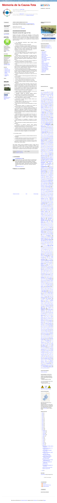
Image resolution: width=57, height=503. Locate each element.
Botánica (51, 127)
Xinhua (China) (51, 367)
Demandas (46, 177)
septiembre (44, 434)
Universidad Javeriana (49, 353)
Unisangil (52, 349)
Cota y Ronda (51, 168)
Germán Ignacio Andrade (47, 214)
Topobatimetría (50, 339)
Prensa (51, 296)
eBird (48, 188)
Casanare (51, 139)
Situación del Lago (7, 69)
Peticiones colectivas (45, 55)
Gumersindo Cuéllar (49, 223)
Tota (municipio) (47, 340)
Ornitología (42, 277)
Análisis (45, 109)
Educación (50, 191)
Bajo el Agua (48, 121)
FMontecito (18, 151)
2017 (43, 423)
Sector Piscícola (48, 329)
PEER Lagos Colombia (49, 283)
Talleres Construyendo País (44, 337)
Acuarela (42, 97)
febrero (44, 443)
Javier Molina (43, 240)
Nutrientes (43, 274)
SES (41, 331)
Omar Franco (43, 276)
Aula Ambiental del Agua (44, 117)
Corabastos (49, 165)
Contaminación (43, 157)
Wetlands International (44, 365)
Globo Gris (43, 218)
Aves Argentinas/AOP (50, 118)
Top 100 (46, 339)
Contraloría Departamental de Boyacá (48, 158)
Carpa (52, 137)
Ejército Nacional (49, 193)
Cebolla (42, 141)
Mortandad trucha (43, 265)
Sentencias (50, 330)
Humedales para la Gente (44, 230)
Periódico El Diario (49, 284)
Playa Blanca (44, 291)
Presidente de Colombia (50, 297)
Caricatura (46, 136)
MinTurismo (47, 262)
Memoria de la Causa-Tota (19, 5)
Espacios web (46, 199)
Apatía (46, 111)
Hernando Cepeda (50, 226)
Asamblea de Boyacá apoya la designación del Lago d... (46, 457)
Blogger (44, 500)
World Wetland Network (47, 366)
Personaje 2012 (43, 285)
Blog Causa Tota (44, 127)
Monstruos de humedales (45, 264)
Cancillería (47, 132)
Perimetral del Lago (43, 284)
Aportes (52, 111)
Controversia (50, 160)
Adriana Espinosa (45, 99)
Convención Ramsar (43, 161)
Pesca (47, 285)
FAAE (48, 205)
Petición (51, 285)
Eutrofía (52, 202)
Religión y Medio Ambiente (45, 316)
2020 (43, 419)
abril (43, 441)
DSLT (49, 187)
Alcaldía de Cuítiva (43, 106)
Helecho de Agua (44, 226)
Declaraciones (47, 175)
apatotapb (49, 111)
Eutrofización (44, 203)
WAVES (52, 363)
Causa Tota (22, 9)
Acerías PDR (51, 94)
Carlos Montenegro (50, 136)
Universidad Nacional (44, 354)
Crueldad (49, 169)
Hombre (42, 228)
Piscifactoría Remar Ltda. (49, 287)
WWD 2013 (42, 367)
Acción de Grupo (48, 93)
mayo (43, 439)
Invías (46, 236)
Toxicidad (48, 342)
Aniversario (46, 110)
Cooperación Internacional (45, 164)
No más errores (50, 271)
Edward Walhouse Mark (43, 192)
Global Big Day (44, 216)
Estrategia (43, 202)
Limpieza (49, 249)
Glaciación (52, 215)
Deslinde (43, 179)
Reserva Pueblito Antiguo (48, 317)
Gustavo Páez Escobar (49, 224)
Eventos (42, 204)
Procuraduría (49, 298)
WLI (48, 365)
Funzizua (51, 212)
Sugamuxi (42, 336)
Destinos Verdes (50, 180)
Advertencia (45, 100)
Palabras (51, 277)
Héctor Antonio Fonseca (50, 225)
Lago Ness (46, 247)
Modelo (47, 263)
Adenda (50, 98)
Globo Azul (50, 217)
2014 (43, 427)
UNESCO (51, 348)
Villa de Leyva (43, 363)
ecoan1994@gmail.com (18, 158)
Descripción (48, 178)
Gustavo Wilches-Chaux (43, 225)
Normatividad (42, 273)
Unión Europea (48, 349)
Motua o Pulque (50, 265)
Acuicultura (50, 97)
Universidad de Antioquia (45, 350)
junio (43, 438)
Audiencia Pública (43, 116)
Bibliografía (48, 124)
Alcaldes (42, 105)
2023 (43, 415)
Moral (51, 264)
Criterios (43, 169)
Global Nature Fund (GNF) (44, 217)
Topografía (42, 340)
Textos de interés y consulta (46, 59)
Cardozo (43, 136)
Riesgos (42, 324)
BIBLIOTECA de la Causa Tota (46, 57)
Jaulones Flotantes (48, 239)
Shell (43, 331)
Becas (43, 124)
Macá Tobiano (42, 252)
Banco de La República (49, 122)
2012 (43, 429)
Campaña (43, 132)
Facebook (51, 205)
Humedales (50, 229)
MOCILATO (22, 13)
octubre (44, 433)
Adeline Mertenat (46, 98)
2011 (43, 470)
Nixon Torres (45, 271)
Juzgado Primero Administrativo (45, 243)
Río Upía (45, 324)
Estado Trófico (42, 201)
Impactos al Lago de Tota (46, 468)
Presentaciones (43, 297)
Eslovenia (42, 199)
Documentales (43, 186)
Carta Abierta (46, 138)
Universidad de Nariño (49, 351)
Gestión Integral (47, 215)
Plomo (49, 291)
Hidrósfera (46, 227)
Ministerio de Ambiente (48, 260)
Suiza (44, 336)
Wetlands (51, 364)
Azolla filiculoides (43, 121)
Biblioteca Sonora (43, 125)
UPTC (43, 356)
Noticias (46, 273)
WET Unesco (47, 364)
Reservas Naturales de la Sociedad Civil (46, 318)
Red (47, 312)
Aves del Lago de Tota (45, 119)
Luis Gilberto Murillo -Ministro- (48, 251)
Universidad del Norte (44, 352)
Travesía (46, 343)
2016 (43, 424)
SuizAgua (47, 336)
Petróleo (48, 286)
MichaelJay (35, 500)
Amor (46, 108)
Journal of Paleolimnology (50, 241)
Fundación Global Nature (48, 210)
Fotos (43, 210)
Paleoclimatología (43, 278)
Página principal (44, 51)
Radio (42, 307)
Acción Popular (47, 94)
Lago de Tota (21, 152)
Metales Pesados (44, 258)
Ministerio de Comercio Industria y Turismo (46, 261)
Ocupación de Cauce (47, 275)
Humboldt (44, 229)
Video (49, 362)
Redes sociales (44, 56)
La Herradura (47, 244)
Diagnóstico (17, 152)
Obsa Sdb (47, 274)
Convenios (50, 162)
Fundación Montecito (30, 15)
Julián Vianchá (47, 242)
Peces (46, 282)
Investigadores (43, 236)
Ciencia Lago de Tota (49, 145)
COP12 (51, 164)
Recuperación (47, 311)
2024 (43, 414)
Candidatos (42, 133)
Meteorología (50, 258)
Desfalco (52, 178)
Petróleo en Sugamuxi (45, 64)
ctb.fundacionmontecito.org (30, 23)
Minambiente (43, 259)
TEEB (46, 338)
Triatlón (49, 343)
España (42, 200)
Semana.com (46, 330)
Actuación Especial (49, 96)
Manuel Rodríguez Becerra (48, 253)
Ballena (44, 122)
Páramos (50, 279)
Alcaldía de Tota (43, 107)
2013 (43, 428)
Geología (42, 214)
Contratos (46, 160)
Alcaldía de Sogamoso (49, 106)
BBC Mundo (51, 123)
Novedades (49, 273)
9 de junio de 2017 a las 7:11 (19, 166)
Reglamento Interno (47, 315)
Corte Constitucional (49, 167)
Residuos (42, 319)
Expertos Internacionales (48, 204)
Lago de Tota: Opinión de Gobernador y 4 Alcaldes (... (46, 455)
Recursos (44, 312)
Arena (50, 112)
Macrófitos (46, 252)
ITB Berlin (47, 237)
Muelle (52, 266)
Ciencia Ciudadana (43, 145)
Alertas (49, 107)
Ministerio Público (43, 262)
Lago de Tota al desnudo (46, 246)
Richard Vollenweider (49, 323)
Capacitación (48, 134)
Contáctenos (6, 22)
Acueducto (46, 97)
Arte (52, 112)
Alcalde (51, 104)
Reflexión (42, 315)
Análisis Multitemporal (49, 109)
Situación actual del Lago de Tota (47, 467)
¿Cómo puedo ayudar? (7, 75)
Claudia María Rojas (44, 147)
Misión (51, 262)
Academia (44, 93)
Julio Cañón (51, 242)
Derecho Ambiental (43, 178)
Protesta (47, 301)
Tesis (49, 338)
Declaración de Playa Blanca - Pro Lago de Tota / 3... (47, 448)
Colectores (44, 148)
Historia (51, 227)
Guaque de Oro (43, 223)
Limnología (45, 249)
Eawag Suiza (45, 188)
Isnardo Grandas (43, 237)
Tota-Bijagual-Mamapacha (48, 341)
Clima (48, 147)
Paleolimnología (49, 278)
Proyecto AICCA (47, 302)
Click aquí (45, 408)
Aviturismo (50, 120)
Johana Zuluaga (48, 240)
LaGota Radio (43, 474)
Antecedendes (42, 111)
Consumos (46, 156)
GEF (45, 213)
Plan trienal (45, 290)
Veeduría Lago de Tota (45, 69)
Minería (48, 259)
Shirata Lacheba (47, 331)
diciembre (44, 430)
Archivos (47, 112)
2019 (43, 420)
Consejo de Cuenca (45, 155)
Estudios (46, 202)
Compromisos (51, 150)
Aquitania (43, 112)
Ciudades (45, 146)
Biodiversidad (43, 126)
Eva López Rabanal (49, 203)
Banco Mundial (43, 123)
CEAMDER (50, 140)
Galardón (42, 213)
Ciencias (42, 146)
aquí (33, 24)
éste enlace (23, 28)
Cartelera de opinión (45, 67)
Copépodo (42, 165)
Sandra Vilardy (43, 328)
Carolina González (48, 137)
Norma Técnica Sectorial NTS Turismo (46, 272)
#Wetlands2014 (46, 92)
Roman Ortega (42, 325)
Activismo (43, 95)
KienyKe (51, 243)
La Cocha (42, 244)
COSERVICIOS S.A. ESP (44, 168)
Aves (45, 118)
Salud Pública (50, 326)
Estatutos (52, 201)
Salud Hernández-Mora (44, 326)
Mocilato (42, 263)
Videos (52, 362)
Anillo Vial (42, 110)
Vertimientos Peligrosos (44, 360)
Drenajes (46, 187)
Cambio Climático (44, 131)
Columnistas (46, 150)
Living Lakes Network (47, 250)
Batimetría (47, 123)
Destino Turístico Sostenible (44, 180)
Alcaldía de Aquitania (48, 105)
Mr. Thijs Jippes (49, 266)
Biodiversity (47, 126)
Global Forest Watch (49, 216)
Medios (43, 61)
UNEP (48, 348)
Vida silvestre (45, 362)
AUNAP (48, 117)
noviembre (44, 432)
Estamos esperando (47, 201)
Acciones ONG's (44, 60)
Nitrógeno (42, 271)
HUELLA (49, 228)
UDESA (47, 347)
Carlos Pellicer (43, 137)
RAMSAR (43, 309)
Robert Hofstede (50, 324)
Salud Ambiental (51, 325)
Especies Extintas (46, 200)
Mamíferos (42, 253)
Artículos (43, 113)
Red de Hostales (48, 313)
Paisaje (47, 277)
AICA (44, 104)
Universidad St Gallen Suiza (50, 355)
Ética (49, 202)
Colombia (42, 149)
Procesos (43, 298)
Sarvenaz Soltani (43, 329)
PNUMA (52, 291)
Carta (42, 138)
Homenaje (45, 228)
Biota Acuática (51, 126)
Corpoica (51, 166)
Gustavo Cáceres (43, 224)
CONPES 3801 (44, 70)
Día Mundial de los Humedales (46, 181)
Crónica (46, 169)
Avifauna (47, 120)
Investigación (48, 235)
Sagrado (47, 325)
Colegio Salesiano (49, 148)
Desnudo (47, 179)
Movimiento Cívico (43, 266)
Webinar (43, 364)
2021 (43, 418)
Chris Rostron (50, 144)
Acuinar (42, 98)
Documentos (48, 186)
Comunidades (48, 151)
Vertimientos (50, 359)
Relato (51, 315)
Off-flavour (52, 275)
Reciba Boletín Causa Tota (7, 26)
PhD (44, 287)
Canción (51, 132)
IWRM (49, 237)
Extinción (45, 205)
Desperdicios (50, 179)
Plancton (49, 290)
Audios (48, 116)
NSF (52, 273)
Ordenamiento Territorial (49, 276)
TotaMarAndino (43, 342)
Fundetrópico (47, 212)
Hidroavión (42, 227)
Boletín (48, 127)
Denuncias (50, 177)
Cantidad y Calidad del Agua (48, 133)
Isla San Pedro (50, 236)
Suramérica (51, 336)
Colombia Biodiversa (47, 149)
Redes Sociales (50, 314)
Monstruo (50, 263)
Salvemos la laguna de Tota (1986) (45, 327)
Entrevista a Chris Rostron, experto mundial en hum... (47, 452)
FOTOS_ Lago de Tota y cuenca (46, 66)
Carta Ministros (46, 139)
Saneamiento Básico (49, 328)
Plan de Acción (47, 288)
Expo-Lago (42, 205)
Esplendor (51, 200)
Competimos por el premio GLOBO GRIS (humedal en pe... (47, 460)
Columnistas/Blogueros (45, 68)
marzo (44, 442)
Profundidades (42, 299)
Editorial (46, 191)
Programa (47, 299)
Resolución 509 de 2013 (48, 319)
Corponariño (42, 167)
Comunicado (43, 151)
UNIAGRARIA (43, 349)
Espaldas (51, 199)
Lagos (49, 247)
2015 (43, 425)
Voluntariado (48, 363)
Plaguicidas (42, 288)
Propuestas (46, 300)
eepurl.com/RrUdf (6, 34)
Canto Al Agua (43, 134)
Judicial (43, 242)
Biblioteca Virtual (49, 125)
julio (43, 437)
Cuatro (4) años (48, 170)
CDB (47, 140)
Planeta (52, 290)
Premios (46, 296)
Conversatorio (43, 163)
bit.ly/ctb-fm (48, 45)
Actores (48, 95)
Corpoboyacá (44, 166)
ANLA (51, 110)
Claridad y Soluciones (50, 146)
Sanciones (51, 327)
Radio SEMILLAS (48, 307)
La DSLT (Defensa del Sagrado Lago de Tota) (47, 450)
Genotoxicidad (50, 213)
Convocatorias (49, 163)
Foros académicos (44, 58)
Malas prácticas (50, 252)
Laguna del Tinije (47, 248)
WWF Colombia (46, 367)
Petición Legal (43, 286)
